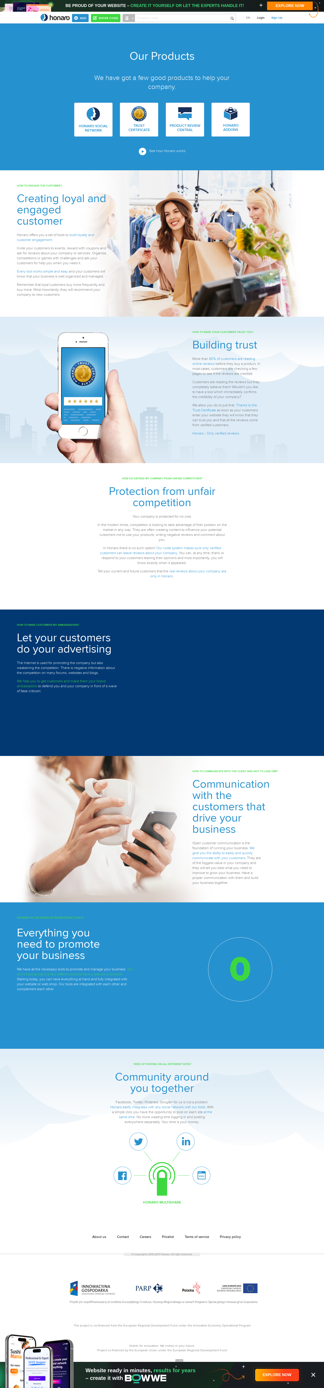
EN (248, 18)
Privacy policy (230, 1237)
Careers (145, 1237)
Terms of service (197, 1237)
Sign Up (276, 18)
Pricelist (168, 1237)
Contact (123, 1237)
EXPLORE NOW (290, 6)
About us (99, 1237)
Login (261, 18)
